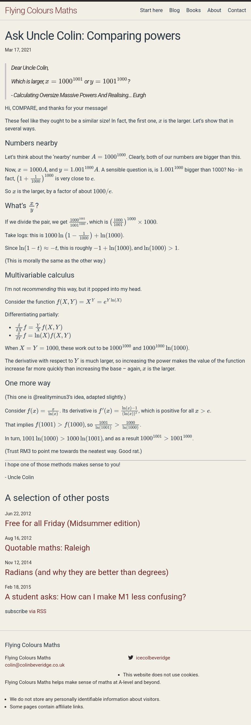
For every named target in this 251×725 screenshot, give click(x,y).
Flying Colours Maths (41, 10)
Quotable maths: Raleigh (47, 547)
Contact (237, 10)
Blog (174, 10)
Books (193, 10)
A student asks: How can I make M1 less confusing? (95, 596)
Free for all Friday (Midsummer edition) (72, 523)
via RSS (37, 611)
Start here (151, 10)
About (214, 10)
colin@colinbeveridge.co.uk (35, 665)
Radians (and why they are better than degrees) (87, 572)
